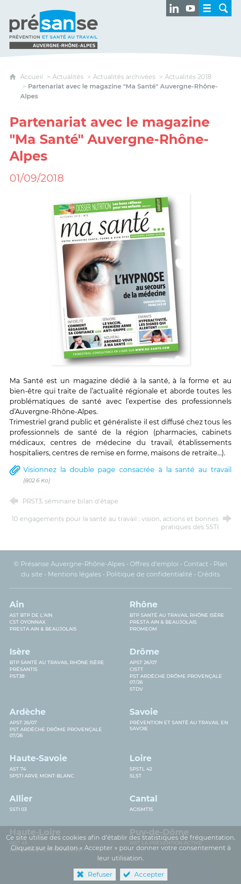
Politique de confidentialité (149, 574)
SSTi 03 (18, 809)
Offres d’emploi (154, 564)
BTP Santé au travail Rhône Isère (177, 615)
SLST (136, 776)
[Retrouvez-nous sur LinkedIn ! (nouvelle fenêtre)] (174, 8)
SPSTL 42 (141, 769)
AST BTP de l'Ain (31, 615)
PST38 (17, 676)
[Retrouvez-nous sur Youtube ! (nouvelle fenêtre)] (190, 8)
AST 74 (17, 769)
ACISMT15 (141, 809)
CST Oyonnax (27, 622)
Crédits (209, 574)
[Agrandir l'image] (120, 278)
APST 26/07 (143, 662)
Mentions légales (74, 574)
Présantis (23, 669)
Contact (196, 564)
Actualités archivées (124, 77)
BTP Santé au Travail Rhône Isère (56, 662)
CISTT (136, 669)
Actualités (68, 77)
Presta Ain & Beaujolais (43, 629)
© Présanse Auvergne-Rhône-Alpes (69, 564)
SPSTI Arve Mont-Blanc (41, 776)
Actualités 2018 (188, 77)
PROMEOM (143, 629)
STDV (136, 689)
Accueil (32, 77)
